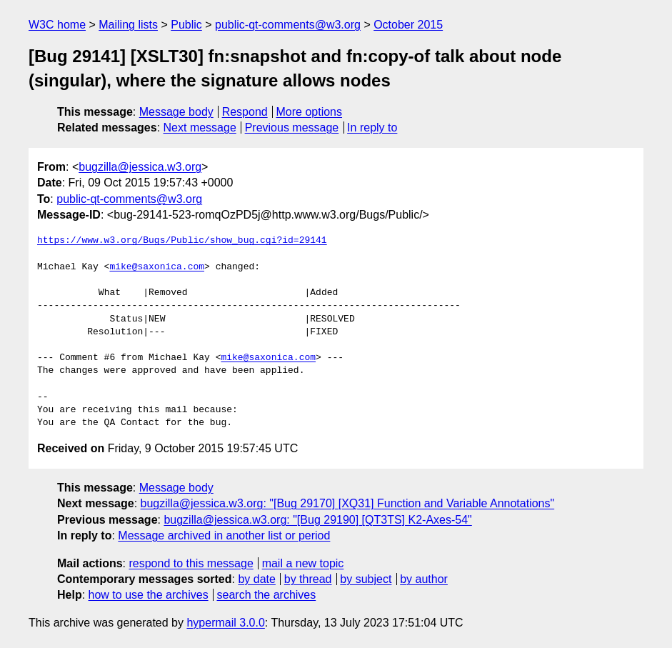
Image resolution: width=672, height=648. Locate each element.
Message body (176, 112)
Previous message (292, 127)
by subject (365, 579)
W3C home (57, 25)
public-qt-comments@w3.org (288, 25)
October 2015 (408, 25)
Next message (200, 127)
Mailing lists (128, 25)
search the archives (266, 595)
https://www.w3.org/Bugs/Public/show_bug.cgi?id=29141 (182, 240)
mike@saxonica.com (156, 267)
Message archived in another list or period (224, 535)
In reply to (372, 127)
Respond (245, 112)
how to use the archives (149, 595)
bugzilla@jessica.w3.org (140, 167)
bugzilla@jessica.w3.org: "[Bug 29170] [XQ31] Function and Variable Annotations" (348, 503)
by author (424, 579)
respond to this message (191, 563)
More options (309, 112)
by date (256, 579)
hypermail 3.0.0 (225, 623)
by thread (308, 579)
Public (186, 25)
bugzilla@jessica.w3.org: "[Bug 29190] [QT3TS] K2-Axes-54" (317, 520)
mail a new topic (303, 563)
